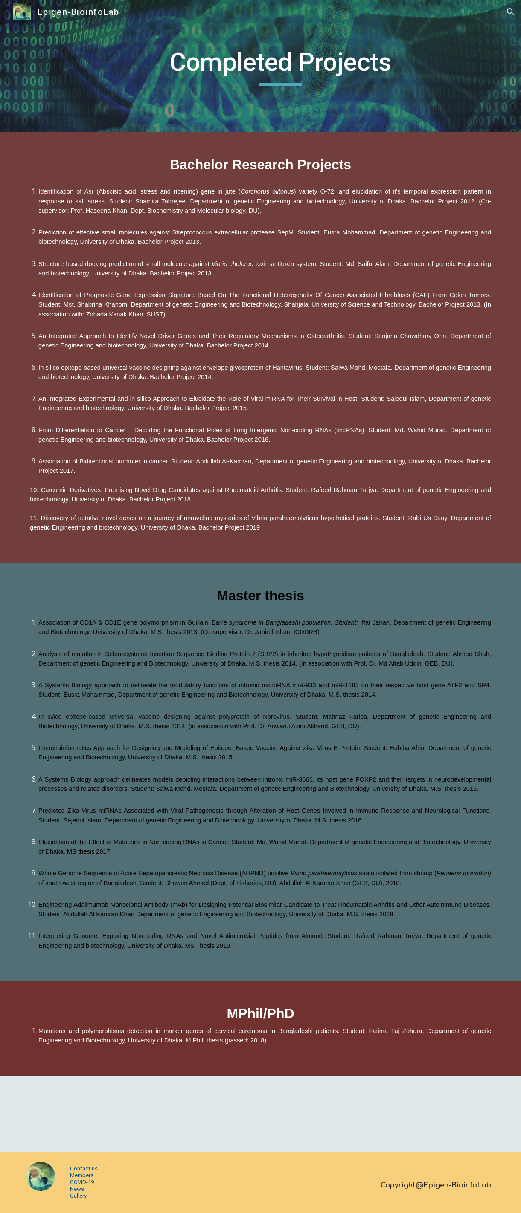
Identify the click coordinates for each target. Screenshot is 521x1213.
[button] (511, 12)
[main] (281, 66)
